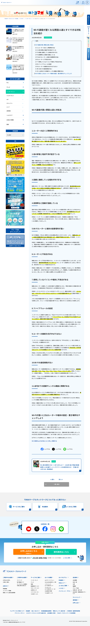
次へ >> (61, 479)
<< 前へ (52, 479)
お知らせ (5, 586)
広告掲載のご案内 (51, 613)
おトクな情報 (48, 577)
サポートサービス (35, 588)
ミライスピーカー (35, 592)
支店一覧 (75, 582)
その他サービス (34, 594)
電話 (32, 584)
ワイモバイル (52, 588)
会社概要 (75, 580)
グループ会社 (76, 588)
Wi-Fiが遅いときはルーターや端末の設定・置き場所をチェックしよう (53, 73)
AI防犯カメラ (34, 590)
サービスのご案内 (35, 577)
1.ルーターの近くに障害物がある (46, 48)
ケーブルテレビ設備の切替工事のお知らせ (22, 584)
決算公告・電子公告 (77, 590)
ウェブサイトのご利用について (17, 610)
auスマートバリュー (49, 580)
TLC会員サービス (49, 593)
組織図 (74, 586)
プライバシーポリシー (20, 613)
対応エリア (62, 583)
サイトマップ (76, 597)
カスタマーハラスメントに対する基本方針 (36, 613)
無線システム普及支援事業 (9, 592)
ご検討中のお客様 (7, 577)
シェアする (45, 449)
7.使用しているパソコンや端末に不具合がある (50, 62)
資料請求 (75, 600)
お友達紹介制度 (48, 591)
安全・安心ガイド (36, 610)
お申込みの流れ (6, 580)
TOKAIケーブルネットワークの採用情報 (66, 613)
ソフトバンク (52, 584)
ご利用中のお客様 (21, 577)
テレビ (32, 582)
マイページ (19, 580)
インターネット (28, 18)
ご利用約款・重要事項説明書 (73, 610)
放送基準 (28, 610)
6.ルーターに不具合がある (44, 59)
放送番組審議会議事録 (46, 610)
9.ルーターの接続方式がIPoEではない (48, 66)
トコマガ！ (22, 18)
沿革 (74, 584)
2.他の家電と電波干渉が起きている (47, 50)
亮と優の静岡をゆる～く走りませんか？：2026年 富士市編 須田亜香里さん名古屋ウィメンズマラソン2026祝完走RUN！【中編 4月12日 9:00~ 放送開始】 (59, 467)
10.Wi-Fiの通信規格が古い (45, 69)
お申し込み (76, 603)
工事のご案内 (6, 582)
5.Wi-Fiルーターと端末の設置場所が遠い (48, 57)
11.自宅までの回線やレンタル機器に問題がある (51, 71)
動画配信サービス (35, 586)
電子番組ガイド (20, 582)
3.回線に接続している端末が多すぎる (47, 52)
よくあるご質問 (63, 585)
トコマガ (61, 588)
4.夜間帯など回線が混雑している (46, 55)
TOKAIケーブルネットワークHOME (11, 18)
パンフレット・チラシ (65, 591)
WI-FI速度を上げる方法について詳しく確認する (44, 441)
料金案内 (61, 580)
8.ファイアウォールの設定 (44, 64)
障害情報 (5, 588)
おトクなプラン (63, 577)
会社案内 (75, 577)
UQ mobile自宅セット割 (50, 582)
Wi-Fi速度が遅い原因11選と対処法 (44, 45)
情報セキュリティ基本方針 (59, 610)
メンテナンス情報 (7, 590)
